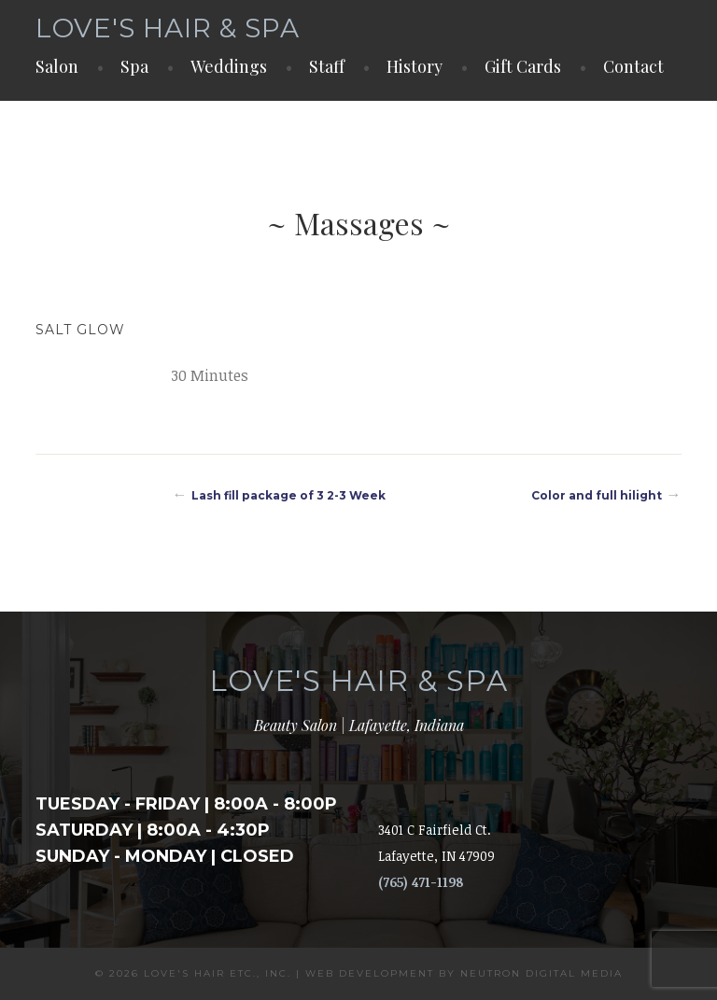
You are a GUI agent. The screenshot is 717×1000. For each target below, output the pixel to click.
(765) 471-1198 (420, 882)
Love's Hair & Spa (167, 28)
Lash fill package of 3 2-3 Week (288, 495)
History (415, 66)
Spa (134, 66)
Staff (326, 66)
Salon (56, 66)
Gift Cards (523, 66)
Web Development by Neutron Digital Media (464, 973)
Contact (633, 66)
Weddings (228, 66)
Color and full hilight (596, 495)
